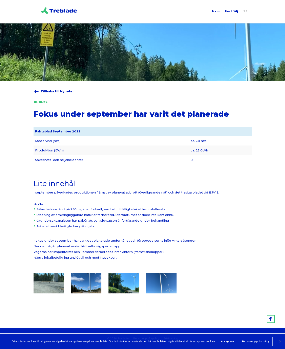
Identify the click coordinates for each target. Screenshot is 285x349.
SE (245, 11)
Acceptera (227, 341)
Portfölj (231, 11)
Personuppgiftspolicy (255, 341)
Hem (216, 11)
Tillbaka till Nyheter (57, 91)
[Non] (280, 341)
